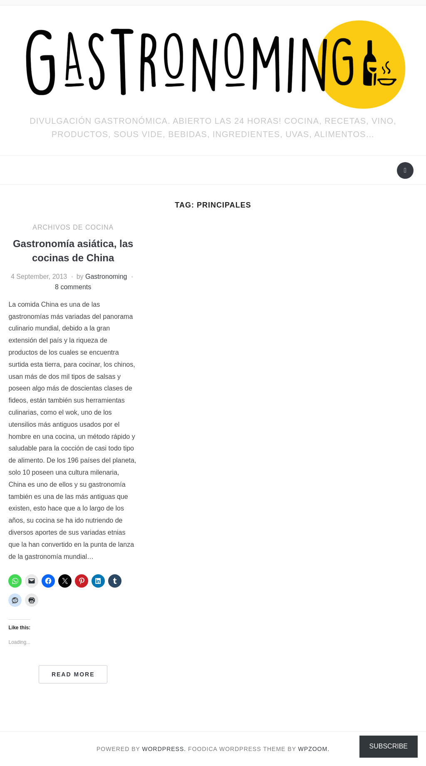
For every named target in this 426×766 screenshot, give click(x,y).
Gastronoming (106, 276)
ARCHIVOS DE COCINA (73, 227)
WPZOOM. (313, 749)
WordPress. (164, 749)
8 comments (73, 286)
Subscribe (388, 746)
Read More (73, 674)
